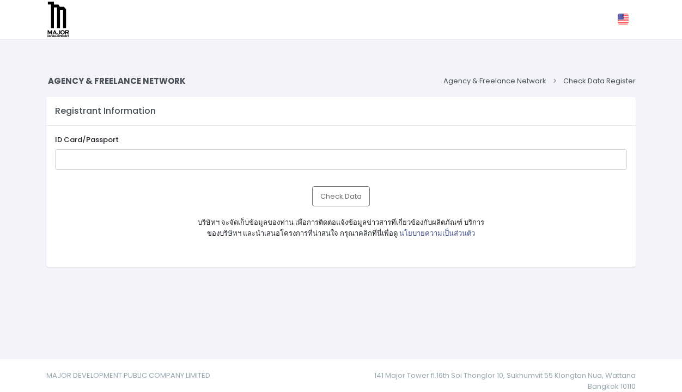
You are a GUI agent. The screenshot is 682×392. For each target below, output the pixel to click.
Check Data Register (599, 81)
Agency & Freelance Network (494, 81)
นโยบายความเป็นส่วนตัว (437, 233)
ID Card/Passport (87, 139)
